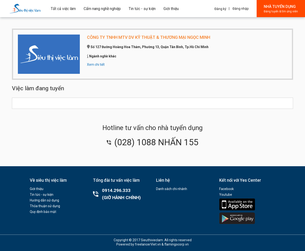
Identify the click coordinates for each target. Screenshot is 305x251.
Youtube (225, 194)
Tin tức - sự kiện (142, 8)
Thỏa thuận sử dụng (45, 206)
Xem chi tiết (96, 64)
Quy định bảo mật (43, 212)
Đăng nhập (241, 8)
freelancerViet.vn (148, 244)
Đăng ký (220, 9)
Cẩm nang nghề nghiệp (102, 8)
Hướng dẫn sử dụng (44, 200)
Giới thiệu (171, 8)
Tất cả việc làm (63, 8)
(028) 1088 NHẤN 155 (152, 142)
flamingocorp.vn (176, 244)
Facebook (226, 189)
